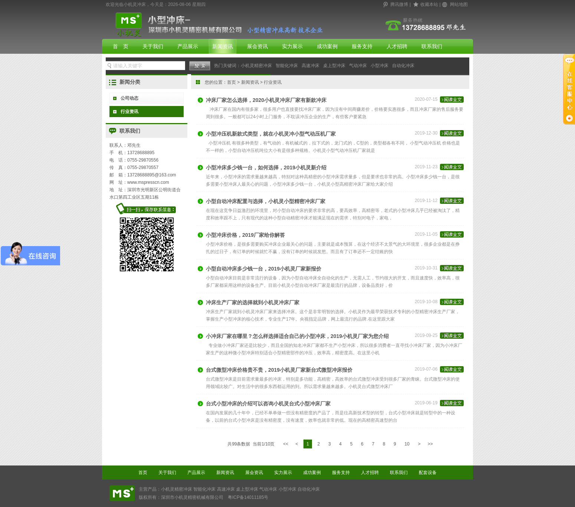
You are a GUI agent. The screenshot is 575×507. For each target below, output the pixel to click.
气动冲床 (358, 65)
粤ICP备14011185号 (248, 497)
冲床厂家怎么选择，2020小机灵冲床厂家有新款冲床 (266, 100)
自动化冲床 (403, 65)
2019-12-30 (439, 135)
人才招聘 (397, 46)
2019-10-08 (439, 304)
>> (430, 444)
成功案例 (327, 46)
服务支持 (362, 46)
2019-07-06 (439, 371)
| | (425, 4)
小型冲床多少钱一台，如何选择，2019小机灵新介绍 (266, 167)
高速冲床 (310, 65)
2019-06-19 (439, 405)
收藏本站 (429, 4)
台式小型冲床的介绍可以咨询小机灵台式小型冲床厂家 (268, 404)
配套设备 (428, 472)
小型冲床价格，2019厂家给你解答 (245, 235)
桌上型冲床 (334, 65)
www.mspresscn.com (148, 182)
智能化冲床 (287, 65)
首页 (231, 82)
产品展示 (187, 46)
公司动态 (129, 98)
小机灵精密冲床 (256, 65)
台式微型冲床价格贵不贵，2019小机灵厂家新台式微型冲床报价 (279, 370)
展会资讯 (257, 46)
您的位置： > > (243, 82)
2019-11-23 (439, 169)
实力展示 (292, 46)
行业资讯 (129, 111)
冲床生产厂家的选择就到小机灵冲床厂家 (252, 302)
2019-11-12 (439, 203)
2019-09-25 (439, 338)
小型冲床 (379, 65)
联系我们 (431, 46)
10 (406, 444)
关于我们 (152, 46)
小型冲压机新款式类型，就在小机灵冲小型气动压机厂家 (271, 134)
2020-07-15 (439, 101)
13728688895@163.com (151, 175)
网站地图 (459, 4)
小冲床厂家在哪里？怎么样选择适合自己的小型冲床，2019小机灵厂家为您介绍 (297, 336)
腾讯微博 (399, 4)
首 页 (120, 46)
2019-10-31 (439, 270)
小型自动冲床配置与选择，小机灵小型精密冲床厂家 (265, 201)
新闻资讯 (222, 46)
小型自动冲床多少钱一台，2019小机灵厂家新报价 (263, 269)
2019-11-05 (439, 236)
